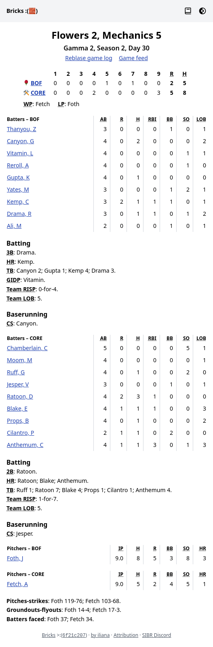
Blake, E (17, 408)
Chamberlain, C (27, 348)
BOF (36, 83)
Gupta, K (18, 177)
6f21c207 (74, 636)
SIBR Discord (156, 635)
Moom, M (19, 360)
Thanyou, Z (21, 129)
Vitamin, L (20, 153)
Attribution (126, 635)
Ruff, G (16, 372)
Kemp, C (18, 201)
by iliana (100, 635)
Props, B (18, 420)
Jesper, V (18, 384)
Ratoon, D (20, 396)
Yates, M (18, 189)
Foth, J (15, 558)
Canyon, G (20, 141)
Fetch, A (17, 584)
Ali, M (14, 226)
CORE (38, 92)
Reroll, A (18, 165)
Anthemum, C (25, 445)
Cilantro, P (20, 432)
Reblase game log (88, 58)
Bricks (22, 11)
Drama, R (19, 213)
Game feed (133, 58)
